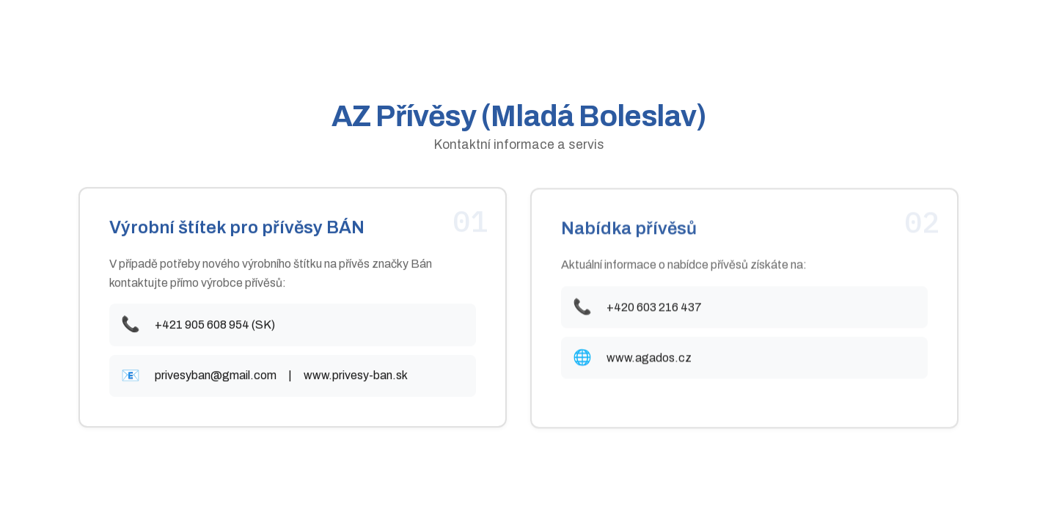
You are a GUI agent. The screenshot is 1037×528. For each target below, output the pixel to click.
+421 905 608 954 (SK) (215, 325)
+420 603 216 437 (654, 308)
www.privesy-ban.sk (356, 376)
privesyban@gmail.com (215, 376)
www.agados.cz (649, 359)
